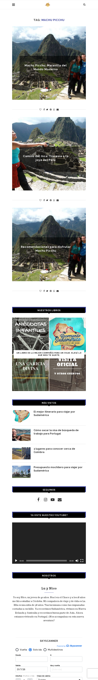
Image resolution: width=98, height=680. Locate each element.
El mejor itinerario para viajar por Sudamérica (54, 413)
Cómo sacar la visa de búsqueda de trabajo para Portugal (56, 432)
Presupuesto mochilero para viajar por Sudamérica (58, 469)
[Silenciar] (76, 560)
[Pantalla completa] (81, 560)
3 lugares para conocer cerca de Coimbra (54, 450)
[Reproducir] (16, 560)
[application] (49, 543)
